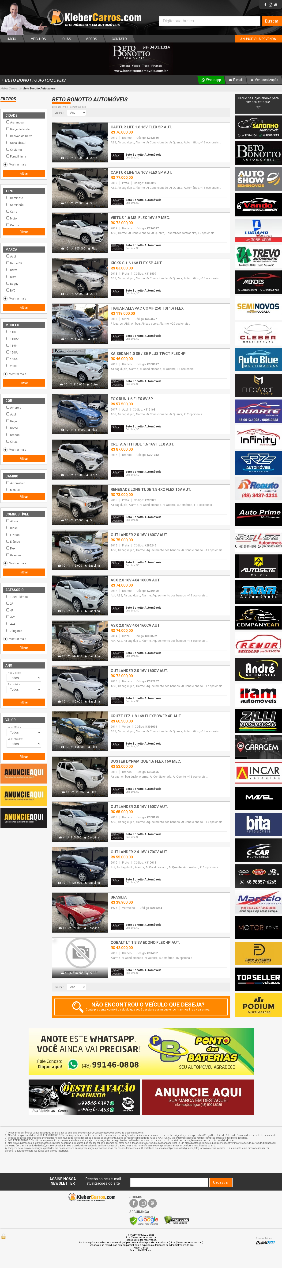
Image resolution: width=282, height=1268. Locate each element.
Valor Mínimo (15, 727)
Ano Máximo (14, 684)
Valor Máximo (15, 739)
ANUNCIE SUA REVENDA (258, 39)
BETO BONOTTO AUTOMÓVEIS (33, 80)
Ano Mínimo (14, 673)
